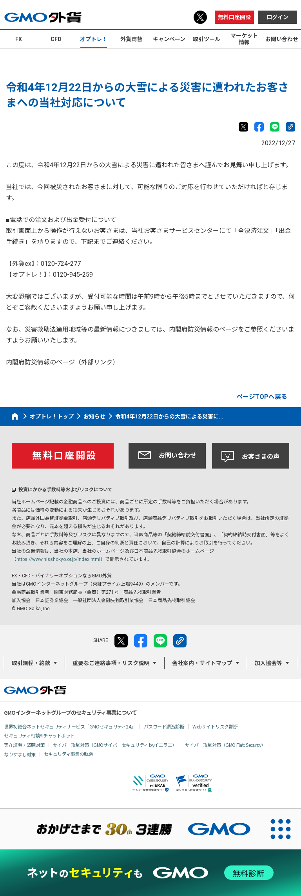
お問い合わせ (167, 455)
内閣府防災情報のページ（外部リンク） (62, 362)
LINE (274, 127)
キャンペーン (169, 39)
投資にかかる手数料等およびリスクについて (65, 489)
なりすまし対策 (20, 754)
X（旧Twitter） (200, 17)
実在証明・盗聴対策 (24, 744)
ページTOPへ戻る (261, 396)
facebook (259, 127)
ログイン (277, 17)
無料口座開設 (234, 17)
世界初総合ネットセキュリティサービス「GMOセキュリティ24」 (70, 726)
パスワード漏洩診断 (164, 726)
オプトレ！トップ (52, 416)
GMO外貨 (35, 690)
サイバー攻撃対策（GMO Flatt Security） (225, 744)
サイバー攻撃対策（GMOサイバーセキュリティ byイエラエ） (115, 744)
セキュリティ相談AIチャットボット (39, 735)
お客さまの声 (250, 457)
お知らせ (94, 416)
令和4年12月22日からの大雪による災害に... (169, 416)
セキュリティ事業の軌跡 (68, 753)
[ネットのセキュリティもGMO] (150, 873)
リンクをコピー (290, 127)
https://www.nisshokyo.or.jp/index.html (58, 559)
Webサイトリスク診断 (215, 726)
